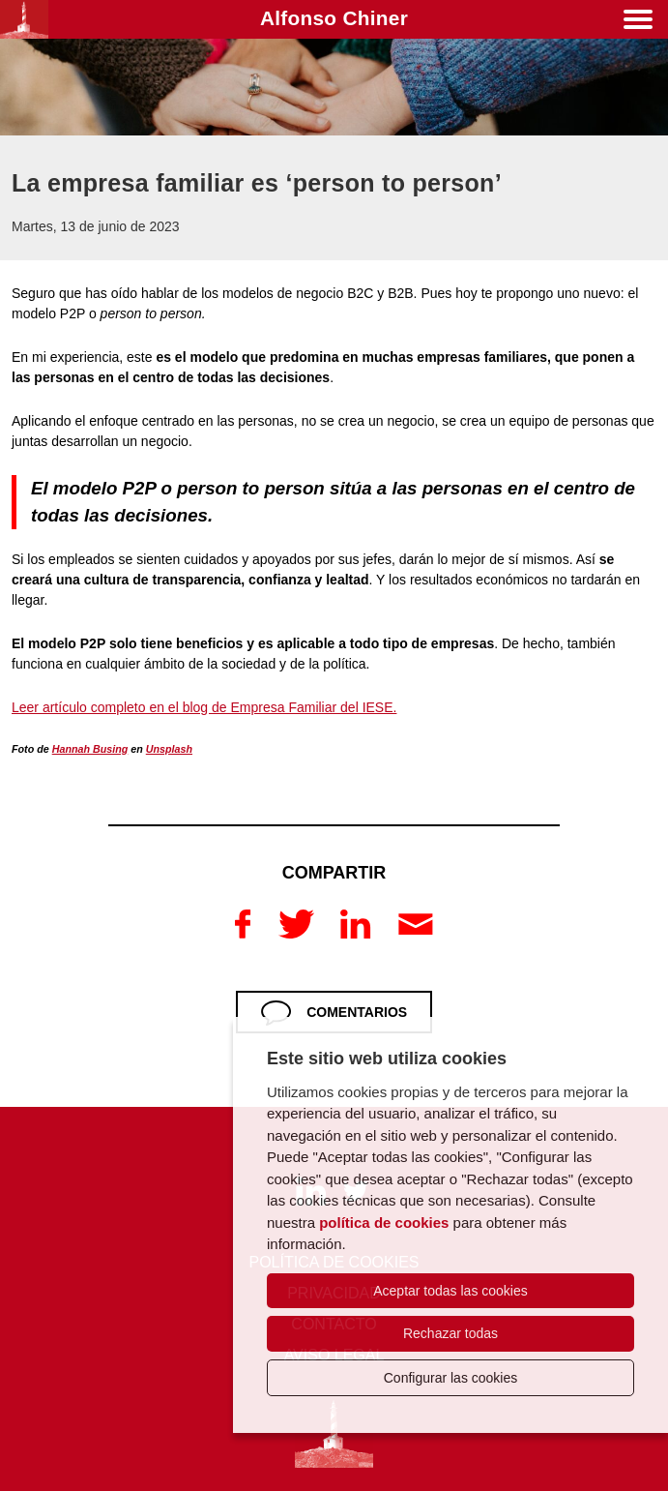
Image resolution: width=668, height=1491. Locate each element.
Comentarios (356, 1012)
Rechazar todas (450, 1333)
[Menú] (638, 23)
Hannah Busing (90, 749)
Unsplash (169, 749)
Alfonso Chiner (334, 18)
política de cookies (384, 1222)
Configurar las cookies (451, 1378)
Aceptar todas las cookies (450, 1290)
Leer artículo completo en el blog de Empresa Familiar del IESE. (204, 707)
